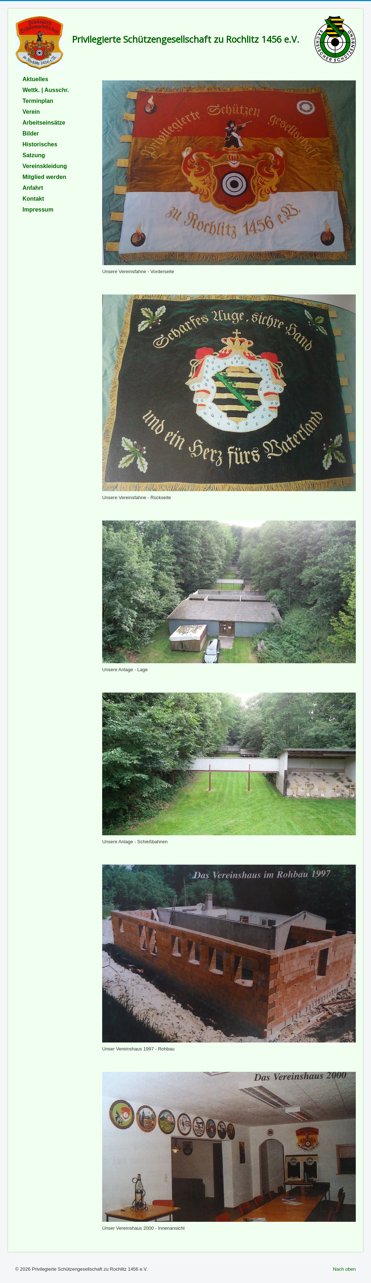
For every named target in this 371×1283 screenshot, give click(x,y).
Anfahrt (32, 188)
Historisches (39, 144)
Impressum (37, 209)
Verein (31, 112)
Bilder (30, 133)
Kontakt (33, 199)
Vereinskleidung (44, 166)
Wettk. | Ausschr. (45, 90)
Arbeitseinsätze (43, 123)
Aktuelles (35, 79)
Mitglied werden (44, 177)
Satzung (33, 155)
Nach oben (344, 1269)
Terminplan (37, 101)
